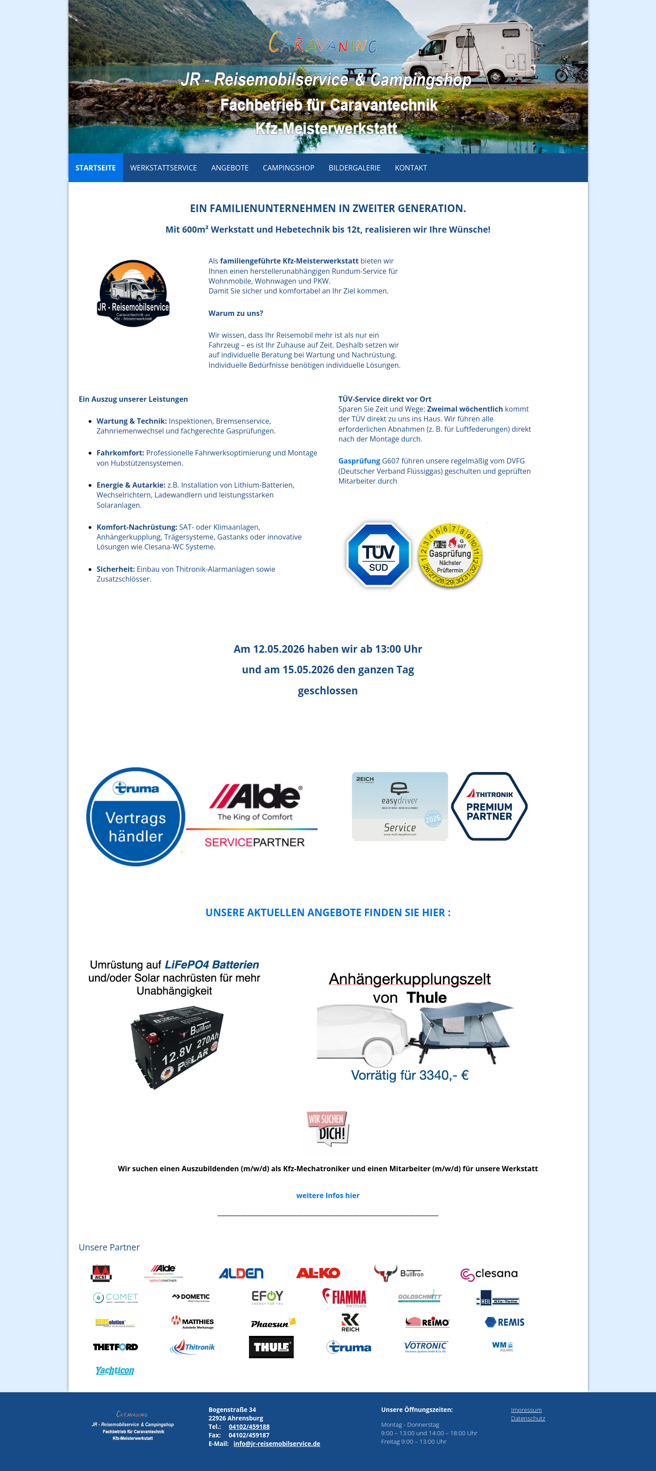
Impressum (526, 1409)
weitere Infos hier (328, 1195)
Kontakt (411, 168)
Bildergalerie (355, 168)
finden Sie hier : (407, 912)
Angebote (230, 168)
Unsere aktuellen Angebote (285, 912)
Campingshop (288, 168)
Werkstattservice (163, 168)
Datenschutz (528, 1418)
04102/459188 (249, 1426)
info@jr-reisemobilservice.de (276, 1443)
